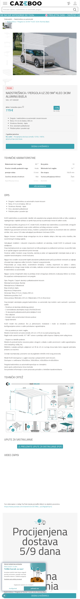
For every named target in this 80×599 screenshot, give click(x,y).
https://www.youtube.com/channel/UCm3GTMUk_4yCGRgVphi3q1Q (28, 506)
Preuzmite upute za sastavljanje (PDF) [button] (40, 446)
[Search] (37, 9)
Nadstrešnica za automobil (23, 19)
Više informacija (40, 186)
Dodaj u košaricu (40, 146)
